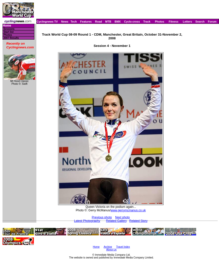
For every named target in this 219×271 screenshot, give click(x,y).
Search (200, 21)
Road (98, 21)
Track (147, 21)
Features (86, 21)
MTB (108, 21)
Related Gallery (116, 221)
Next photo (122, 217)
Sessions (9, 29)
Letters (187, 21)
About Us (111, 249)
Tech (73, 21)
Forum (212, 21)
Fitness (173, 21)
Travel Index (123, 246)
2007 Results (11, 38)
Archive (108, 246)
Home (7, 25)
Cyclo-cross (132, 21)
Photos (159, 21)
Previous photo (102, 217)
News (64, 21)
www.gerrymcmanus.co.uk (128, 210)
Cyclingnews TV (47, 21)
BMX (118, 21)
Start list (9, 32)
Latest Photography (87, 221)
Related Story (138, 221)
